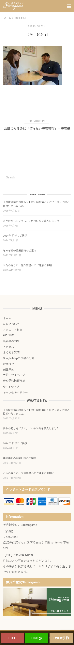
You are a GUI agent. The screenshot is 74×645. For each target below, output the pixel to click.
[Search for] (37, 177)
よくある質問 (11, 352)
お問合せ (8, 364)
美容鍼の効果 (11, 341)
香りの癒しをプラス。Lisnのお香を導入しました (31, 220)
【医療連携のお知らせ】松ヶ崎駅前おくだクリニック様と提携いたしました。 (36, 204)
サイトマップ (11, 386)
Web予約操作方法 (14, 380)
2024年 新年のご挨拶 (15, 235)
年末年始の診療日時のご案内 (19, 250)
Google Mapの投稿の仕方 (18, 358)
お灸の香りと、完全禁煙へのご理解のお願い (28, 265)
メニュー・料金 (12, 329)
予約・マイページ (14, 374)
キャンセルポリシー (15, 392)
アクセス (8, 346)
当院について (11, 324)
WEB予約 (8, 369)
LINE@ (36, 638)
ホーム (7, 318)
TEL (12, 638)
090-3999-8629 (24, 555)
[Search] (66, 175)
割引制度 (8, 335)
